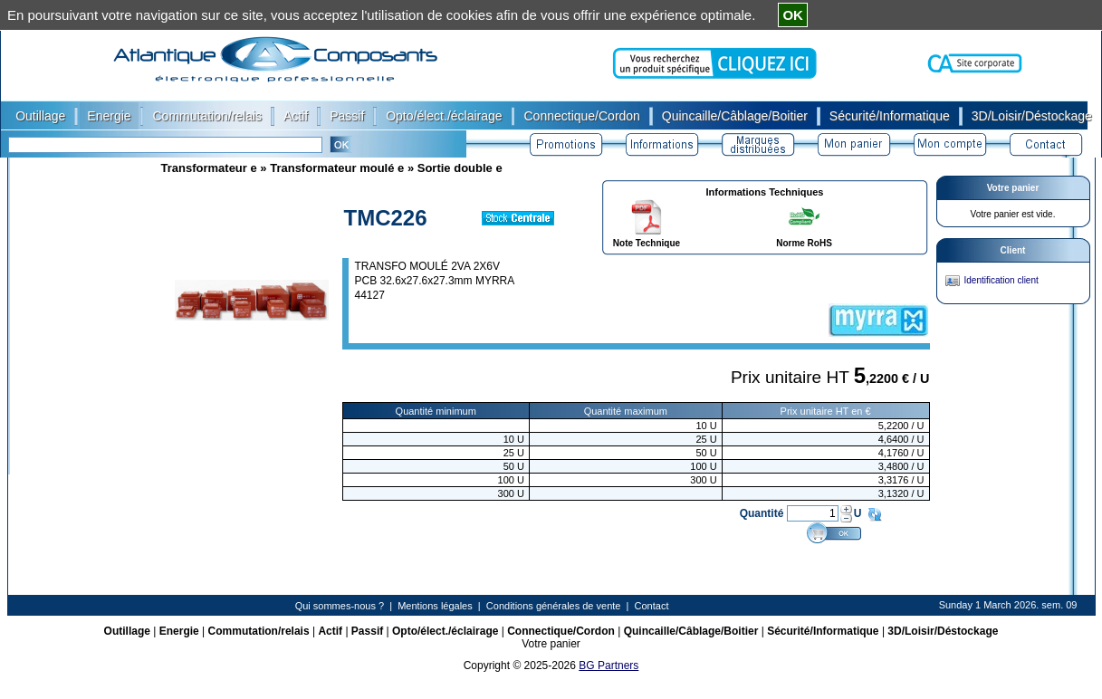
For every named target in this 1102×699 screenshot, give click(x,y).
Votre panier (1013, 188)
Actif (330, 631)
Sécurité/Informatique (822, 631)
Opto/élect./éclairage (445, 631)
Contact (652, 605)
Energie (179, 631)
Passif (367, 631)
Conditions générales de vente (553, 605)
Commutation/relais (259, 631)
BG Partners (608, 665)
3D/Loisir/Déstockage (942, 631)
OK (792, 15)
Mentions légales (435, 605)
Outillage (127, 631)
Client (1013, 250)
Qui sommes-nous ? (339, 605)
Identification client (1001, 280)
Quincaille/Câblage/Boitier (691, 631)
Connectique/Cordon (561, 631)
